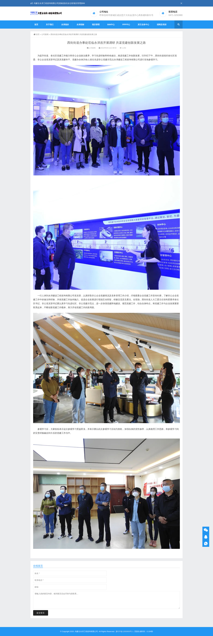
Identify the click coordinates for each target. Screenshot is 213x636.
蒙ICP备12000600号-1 (124, 631)
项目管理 (96, 24)
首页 (36, 24)
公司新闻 (44, 34)
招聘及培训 (161, 24)
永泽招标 (80, 24)
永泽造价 (65, 24)
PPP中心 (126, 24)
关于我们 (50, 24)
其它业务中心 (143, 24)
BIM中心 (111, 24)
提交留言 (41, 613)
